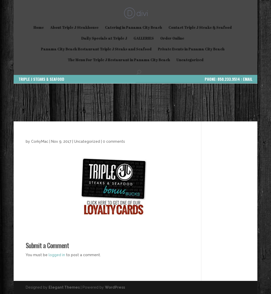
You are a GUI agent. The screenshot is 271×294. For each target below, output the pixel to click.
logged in (57, 255)
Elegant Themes (64, 287)
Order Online (172, 39)
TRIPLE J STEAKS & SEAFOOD (41, 79)
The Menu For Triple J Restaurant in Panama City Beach (119, 60)
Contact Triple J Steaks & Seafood (200, 28)
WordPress (115, 287)
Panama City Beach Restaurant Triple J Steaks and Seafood (96, 49)
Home (38, 28)
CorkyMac (39, 141)
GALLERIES (143, 39)
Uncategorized (189, 60)
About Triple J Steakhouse (74, 28)
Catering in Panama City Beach (133, 28)
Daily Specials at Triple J (104, 39)
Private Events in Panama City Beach (191, 49)
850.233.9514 (229, 79)
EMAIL (247, 79)
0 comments (114, 141)
